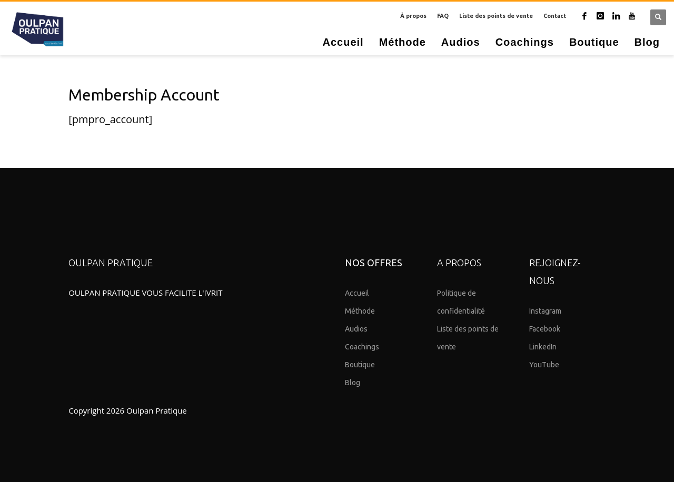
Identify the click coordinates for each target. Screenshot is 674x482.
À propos (413, 16)
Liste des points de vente (496, 16)
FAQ (443, 16)
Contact (554, 16)
